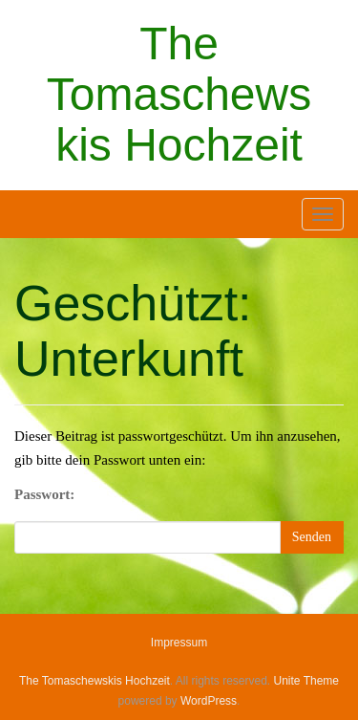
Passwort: (44, 494)
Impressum (179, 642)
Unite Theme (306, 680)
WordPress (208, 701)
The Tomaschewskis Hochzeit (179, 94)
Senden (311, 537)
